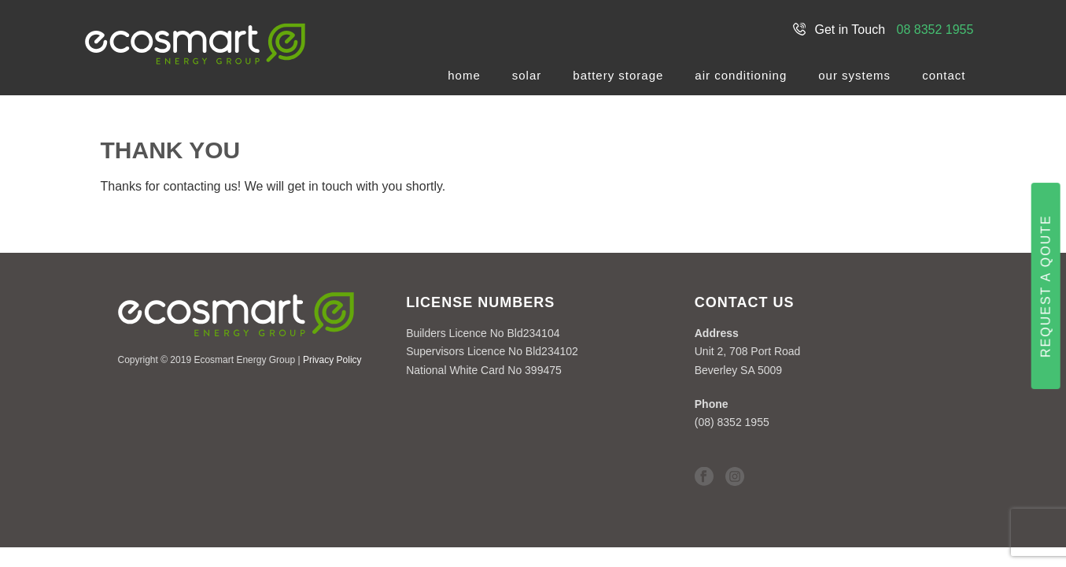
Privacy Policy (332, 359)
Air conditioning (741, 75)
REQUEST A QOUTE (1046, 286)
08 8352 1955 (935, 29)
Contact (943, 75)
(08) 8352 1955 (732, 422)
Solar (527, 75)
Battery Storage (618, 75)
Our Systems (854, 75)
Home (464, 75)
